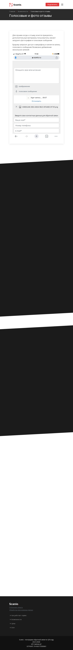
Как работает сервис (19, 615)
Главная (12, 11)
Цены (13, 623)
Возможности (23, 11)
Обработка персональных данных (21, 610)
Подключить (52, 5)
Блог (13, 627)
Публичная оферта (16, 607)
